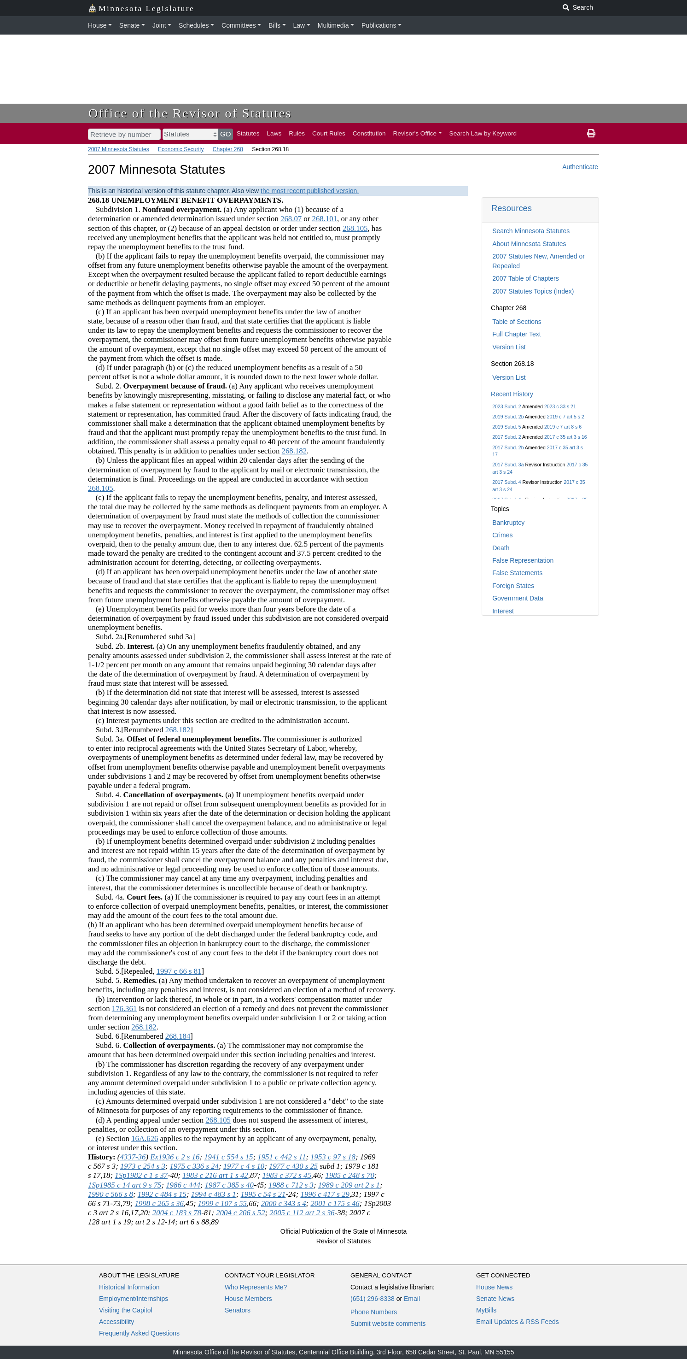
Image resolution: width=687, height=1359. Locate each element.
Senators (237, 1310)
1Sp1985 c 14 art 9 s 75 (124, 1185)
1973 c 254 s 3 (142, 1166)
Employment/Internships (133, 1298)
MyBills (486, 1310)
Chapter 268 (228, 149)
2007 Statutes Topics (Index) (533, 291)
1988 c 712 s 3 (291, 1185)
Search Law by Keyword (483, 133)
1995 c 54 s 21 (262, 1194)
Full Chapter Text (516, 334)
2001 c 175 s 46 (334, 1203)
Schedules (194, 25)
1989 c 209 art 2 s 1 (349, 1185)
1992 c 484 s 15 (162, 1194)
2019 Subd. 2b (508, 416)
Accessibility (116, 1321)
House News (494, 1287)
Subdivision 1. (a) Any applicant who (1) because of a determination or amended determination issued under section (216, 214)
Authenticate (580, 167)
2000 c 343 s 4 (283, 1203)
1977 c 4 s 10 (244, 1166)
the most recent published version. (310, 190)
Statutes (248, 133)
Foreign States (513, 585)
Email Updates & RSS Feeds (517, 1321)
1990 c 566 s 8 (110, 1194)
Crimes (502, 535)
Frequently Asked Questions (139, 1333)
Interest (503, 611)
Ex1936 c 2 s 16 (174, 1157)
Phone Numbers (373, 1312)
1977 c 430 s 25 (293, 1166)
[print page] (591, 134)
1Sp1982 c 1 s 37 (141, 1175)
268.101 (325, 218)
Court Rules (328, 133)
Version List (508, 347)
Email (412, 1298)
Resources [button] (511, 208)
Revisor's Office (415, 133)
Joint (159, 25)
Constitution (369, 133)
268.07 (291, 218)
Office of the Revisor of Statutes (190, 113)
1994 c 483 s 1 (213, 1194)
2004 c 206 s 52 (240, 1212)
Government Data (517, 598)
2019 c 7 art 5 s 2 (565, 416)
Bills (274, 25)
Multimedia (333, 25)
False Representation (522, 560)
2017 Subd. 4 (506, 482)
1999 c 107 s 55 (222, 1203)
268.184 (178, 1036)
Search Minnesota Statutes (531, 231)
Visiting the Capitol (125, 1310)
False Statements (517, 573)
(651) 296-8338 (372, 1298)
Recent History (512, 394)
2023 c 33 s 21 (560, 406)
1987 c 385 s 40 (229, 1185)
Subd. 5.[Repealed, (122, 971)
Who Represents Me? (256, 1287)
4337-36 (133, 1157)
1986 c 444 (183, 1185)
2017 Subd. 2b (508, 447)
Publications (378, 25)
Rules (297, 133)
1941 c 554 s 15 (228, 1157)
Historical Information (129, 1287)
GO (225, 134)
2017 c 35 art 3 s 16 (565, 437)
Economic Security (181, 149)
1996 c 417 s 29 (325, 1194)
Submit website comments (387, 1323)
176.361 (124, 1008)
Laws (274, 133)
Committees (238, 25)
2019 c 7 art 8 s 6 (563, 426)
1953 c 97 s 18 (332, 1157)
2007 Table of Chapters (525, 278)
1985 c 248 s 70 (350, 1175)
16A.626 (144, 1138)
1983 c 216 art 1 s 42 (215, 1175)
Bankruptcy (508, 522)
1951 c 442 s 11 (281, 1157)
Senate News (495, 1298)
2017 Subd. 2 (506, 437)
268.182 (294, 451)
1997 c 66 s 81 (179, 971)
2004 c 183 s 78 (176, 1212)
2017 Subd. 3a (508, 464)
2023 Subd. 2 (506, 406)
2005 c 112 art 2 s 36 (301, 1212)
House (97, 25)
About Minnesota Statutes (529, 243)
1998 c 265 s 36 (159, 1203)
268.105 (355, 228)
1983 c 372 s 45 (286, 1175)
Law (299, 25)
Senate (129, 25)
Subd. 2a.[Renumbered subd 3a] (141, 636)
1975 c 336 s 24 (194, 1166)
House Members (248, 1298)
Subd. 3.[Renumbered (126, 729)
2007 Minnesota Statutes (118, 149)
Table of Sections (516, 321)
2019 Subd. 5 (506, 426)
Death (500, 548)
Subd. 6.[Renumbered (126, 1036)
